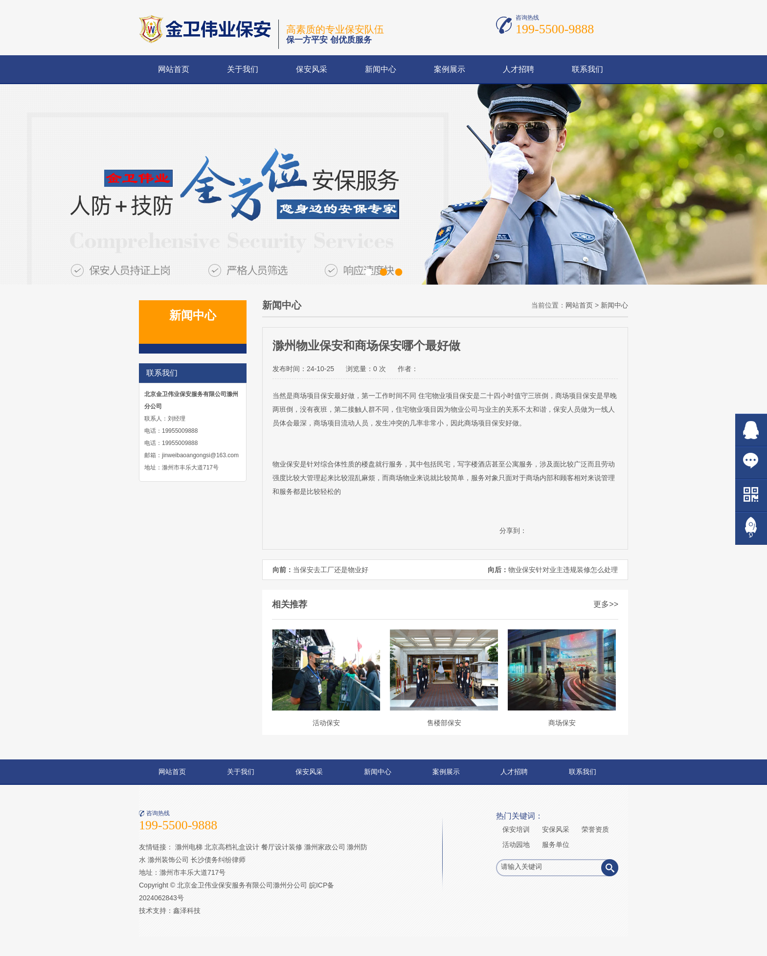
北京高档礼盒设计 (231, 847)
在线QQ (751, 430)
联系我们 (587, 69)
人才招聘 (518, 69)
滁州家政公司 (324, 847)
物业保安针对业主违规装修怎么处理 (563, 570)
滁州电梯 (189, 847)
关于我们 (242, 69)
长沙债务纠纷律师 (218, 860)
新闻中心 (380, 69)
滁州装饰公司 (168, 860)
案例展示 (449, 69)
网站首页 (173, 69)
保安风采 (311, 69)
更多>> (605, 604)
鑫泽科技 (187, 910)
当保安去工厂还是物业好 (330, 570)
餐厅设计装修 (281, 847)
